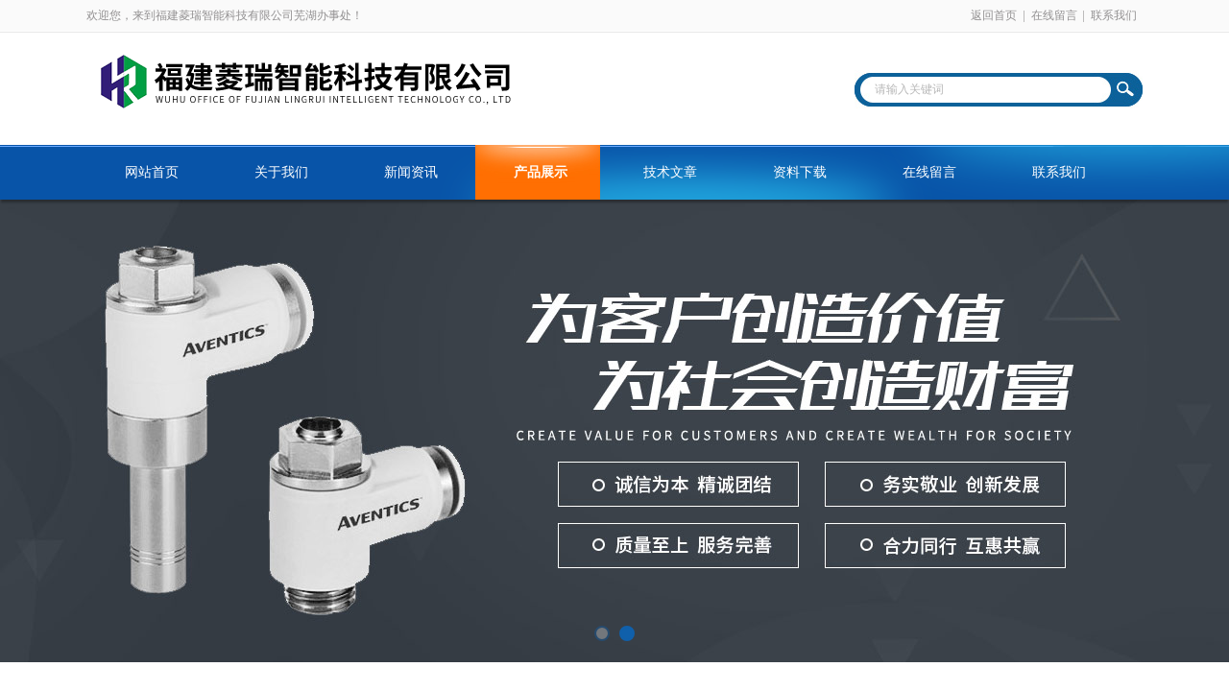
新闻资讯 (411, 172)
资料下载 (800, 172)
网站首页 (152, 172)
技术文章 (670, 172)
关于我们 (281, 172)
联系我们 (1114, 15)
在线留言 (1054, 15)
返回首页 (994, 15)
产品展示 (540, 172)
